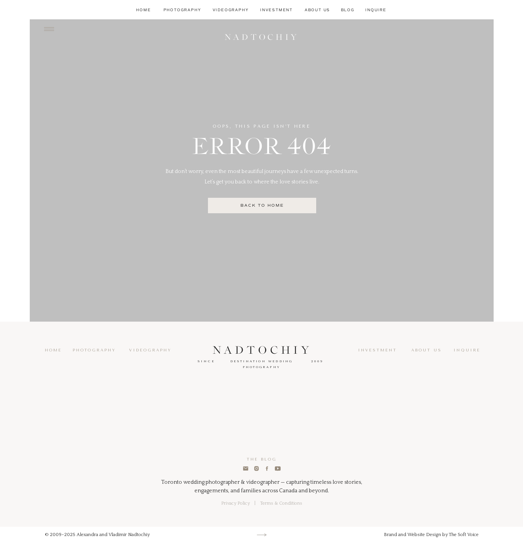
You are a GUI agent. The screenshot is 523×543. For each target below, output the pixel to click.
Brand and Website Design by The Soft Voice (431, 534)
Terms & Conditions (281, 503)
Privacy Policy (235, 503)
